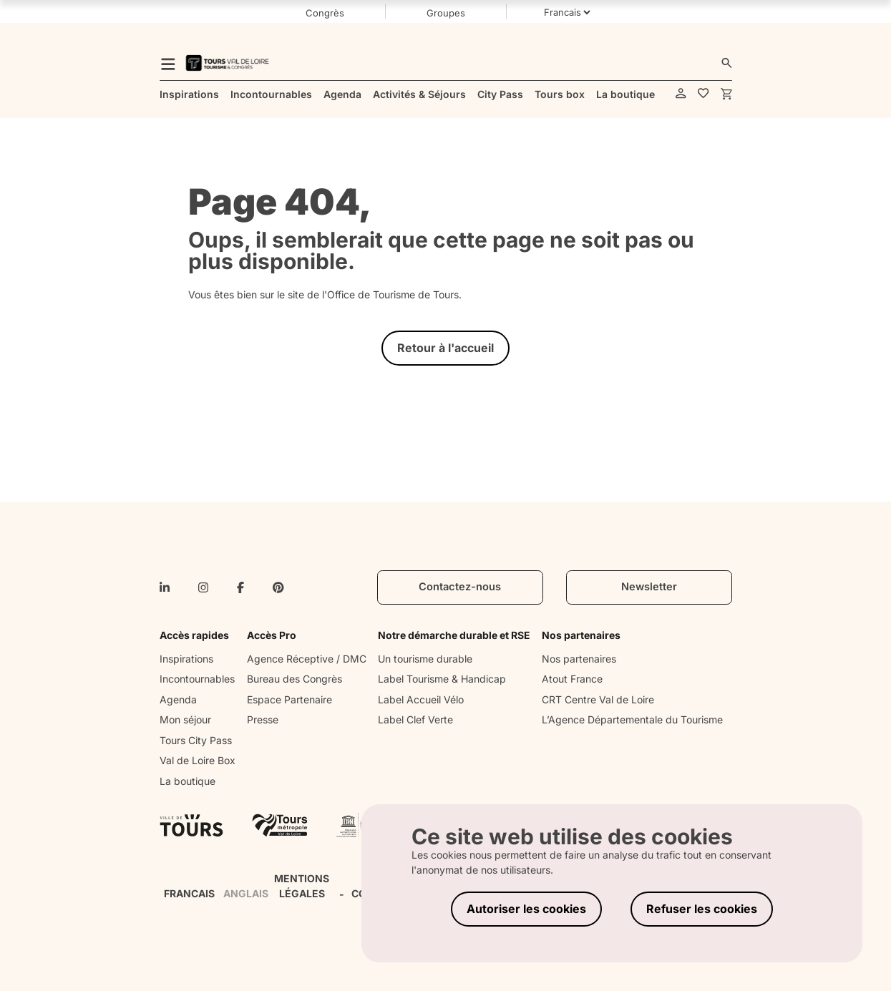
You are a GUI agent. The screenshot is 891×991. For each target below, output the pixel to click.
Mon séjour (185, 719)
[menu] (168, 63)
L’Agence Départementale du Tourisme (632, 719)
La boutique (187, 781)
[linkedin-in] (165, 587)
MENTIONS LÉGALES (301, 885)
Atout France (572, 679)
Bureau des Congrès (294, 679)
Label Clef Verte (415, 719)
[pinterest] (278, 587)
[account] (681, 94)
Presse (262, 719)
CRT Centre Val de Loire (598, 699)
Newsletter (649, 586)
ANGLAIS (245, 893)
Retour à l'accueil (445, 348)
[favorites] (703, 94)
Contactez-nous (460, 586)
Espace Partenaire (289, 699)
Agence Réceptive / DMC (306, 659)
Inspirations (186, 659)
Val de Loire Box (197, 760)
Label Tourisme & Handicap (442, 679)
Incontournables (197, 679)
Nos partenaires (579, 659)
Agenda (178, 699)
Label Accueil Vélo (421, 699)
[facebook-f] (240, 587)
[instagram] (203, 587)
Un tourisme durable (425, 659)
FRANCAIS (189, 893)
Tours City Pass (196, 740)
